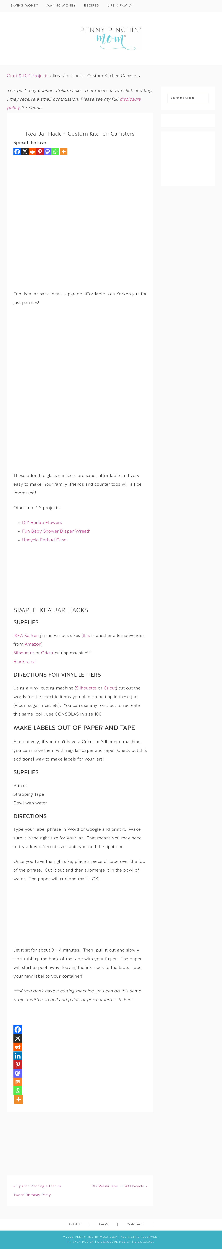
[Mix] (17, 1082)
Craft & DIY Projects (27, 76)
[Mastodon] (47, 151)
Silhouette (23, 653)
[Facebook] (17, 151)
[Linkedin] (17, 1055)
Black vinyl (24, 661)
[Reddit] (32, 151)
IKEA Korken (26, 635)
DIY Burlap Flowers (42, 522)
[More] (63, 151)
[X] (25, 151)
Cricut (47, 653)
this (86, 635)
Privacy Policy (80, 1242)
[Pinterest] (40, 151)
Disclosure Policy (114, 1242)
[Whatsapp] (55, 151)
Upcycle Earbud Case (44, 540)
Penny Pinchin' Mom (111, 38)
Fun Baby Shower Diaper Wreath (56, 531)
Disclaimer (144, 1242)
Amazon (33, 644)
